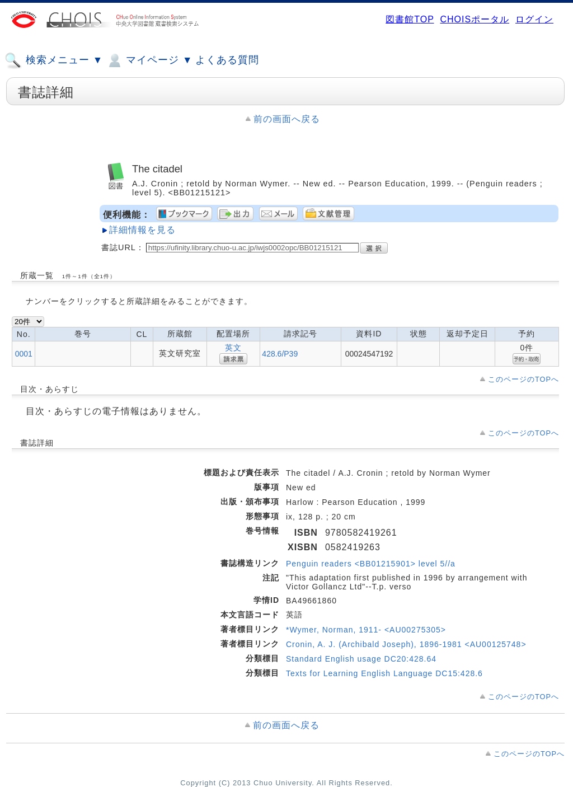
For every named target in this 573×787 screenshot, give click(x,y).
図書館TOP (410, 19)
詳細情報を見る (142, 230)
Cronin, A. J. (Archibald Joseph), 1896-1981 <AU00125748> (406, 644)
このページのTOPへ (523, 379)
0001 (23, 353)
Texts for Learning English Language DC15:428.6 (384, 673)
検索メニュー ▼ (53, 60)
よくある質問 (227, 59)
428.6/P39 (280, 353)
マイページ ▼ (149, 60)
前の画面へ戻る (286, 119)
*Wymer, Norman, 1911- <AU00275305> (366, 629)
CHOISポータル (474, 19)
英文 (233, 347)
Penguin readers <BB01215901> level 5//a (370, 563)
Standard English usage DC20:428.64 (361, 658)
